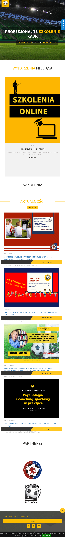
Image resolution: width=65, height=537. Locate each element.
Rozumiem (46, 535)
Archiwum (32, 207)
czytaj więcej (32, 157)
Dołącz (33, 521)
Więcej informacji (35, 535)
